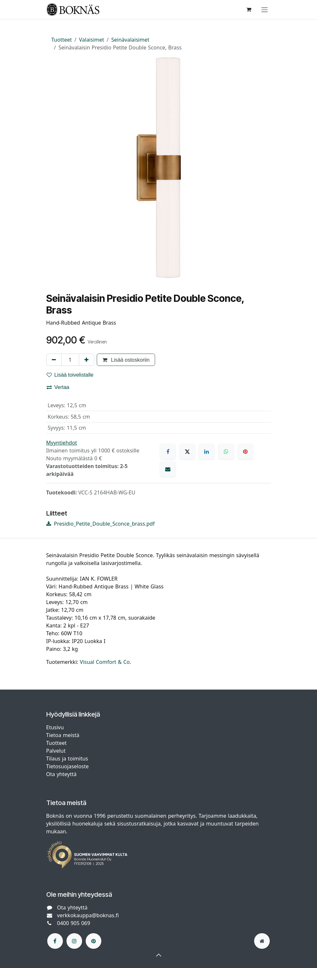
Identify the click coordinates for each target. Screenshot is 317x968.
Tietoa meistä (62, 735)
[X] (187, 451)
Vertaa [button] (58, 387)
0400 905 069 (73, 923)
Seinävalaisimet (130, 39)
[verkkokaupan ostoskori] (248, 9)
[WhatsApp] (226, 451)
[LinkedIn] (206, 451)
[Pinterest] (245, 451)
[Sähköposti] (168, 469)
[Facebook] (168, 451)
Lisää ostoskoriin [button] (126, 359)
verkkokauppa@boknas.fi (88, 915)
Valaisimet (91, 39)
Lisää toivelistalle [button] (70, 374)
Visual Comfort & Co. (105, 662)
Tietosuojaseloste (68, 766)
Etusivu (55, 727)
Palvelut (56, 750)
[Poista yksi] (54, 360)
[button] (158, 955)
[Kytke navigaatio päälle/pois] (264, 9)
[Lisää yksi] (86, 360)
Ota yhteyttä (61, 774)
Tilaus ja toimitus (67, 758)
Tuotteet (61, 39)
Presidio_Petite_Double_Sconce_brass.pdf (100, 523)
